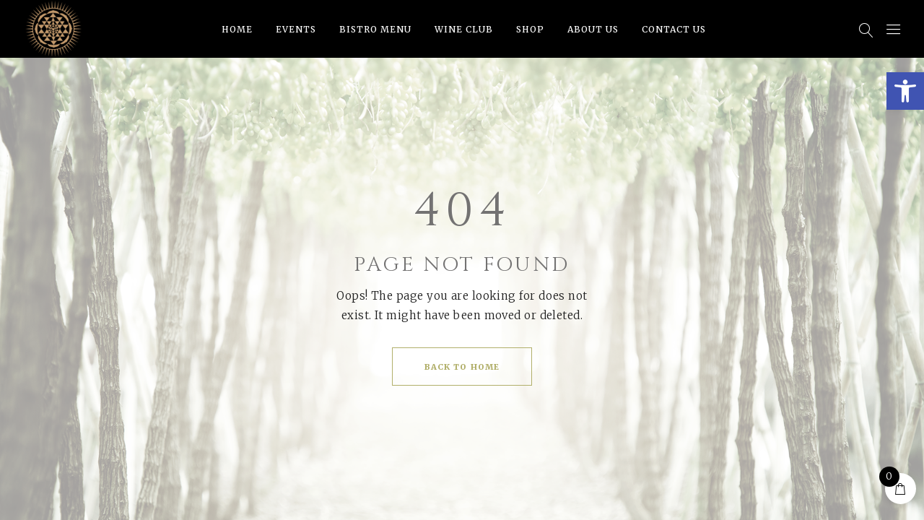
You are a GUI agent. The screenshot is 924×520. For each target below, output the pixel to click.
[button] (905, 91)
